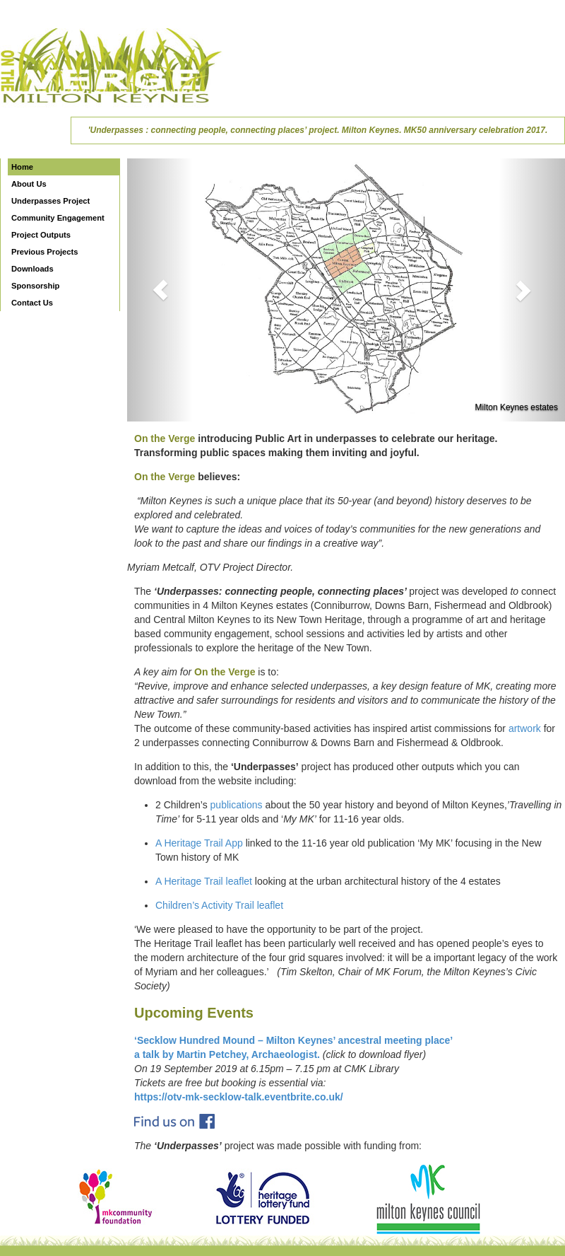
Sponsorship (35, 285)
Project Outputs (41, 235)
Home (22, 167)
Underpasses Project (50, 201)
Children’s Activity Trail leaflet (219, 905)
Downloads (32, 268)
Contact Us (32, 302)
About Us (29, 184)
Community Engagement (58, 218)
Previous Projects (44, 252)
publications (236, 804)
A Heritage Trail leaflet (203, 881)
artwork (525, 728)
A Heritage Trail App (199, 843)
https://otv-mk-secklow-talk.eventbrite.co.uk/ (238, 1097)
